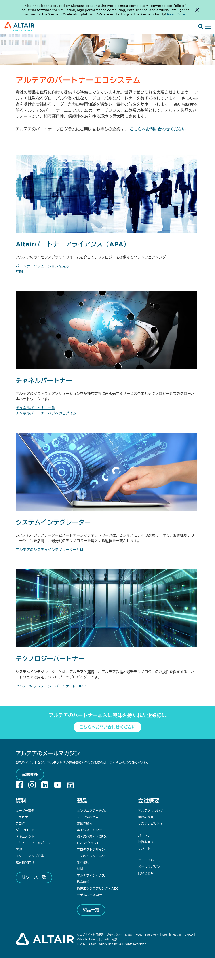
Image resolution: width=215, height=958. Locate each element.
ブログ (20, 823)
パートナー (146, 835)
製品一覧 (91, 909)
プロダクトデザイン (91, 849)
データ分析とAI (88, 817)
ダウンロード (25, 830)
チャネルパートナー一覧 (35, 407)
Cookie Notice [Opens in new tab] (172, 934)
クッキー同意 (109, 939)
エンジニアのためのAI (93, 810)
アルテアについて (150, 810)
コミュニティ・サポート (33, 843)
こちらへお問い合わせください (158, 129)
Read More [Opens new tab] (176, 14)
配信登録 (30, 774)
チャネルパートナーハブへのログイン (46, 413)
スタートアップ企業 (30, 856)
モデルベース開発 (89, 895)
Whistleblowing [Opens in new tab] (87, 939)
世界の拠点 (146, 817)
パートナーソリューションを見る (42, 266)
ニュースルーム (149, 860)
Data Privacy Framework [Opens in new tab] (142, 934)
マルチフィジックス (91, 875)
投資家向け (146, 842)
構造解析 (83, 882)
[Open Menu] (207, 27)
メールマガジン (149, 867)
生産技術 (83, 862)
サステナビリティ (150, 823)
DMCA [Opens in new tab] (188, 934)
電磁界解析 (85, 823)
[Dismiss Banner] (197, 10)
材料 (80, 869)
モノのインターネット (92, 856)
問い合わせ (146, 873)
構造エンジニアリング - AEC (98, 888)
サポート (144, 848)
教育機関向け (25, 862)
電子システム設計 (89, 830)
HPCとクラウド (88, 843)
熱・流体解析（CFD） (93, 836)
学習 (19, 849)
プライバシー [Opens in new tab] (114, 934)
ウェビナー (23, 817)
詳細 (19, 271)
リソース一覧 (34, 877)
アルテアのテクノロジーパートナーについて (51, 686)
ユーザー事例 (25, 810)
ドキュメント (25, 836)
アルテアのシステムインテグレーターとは (50, 549)
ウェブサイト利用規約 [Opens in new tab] (90, 934)
